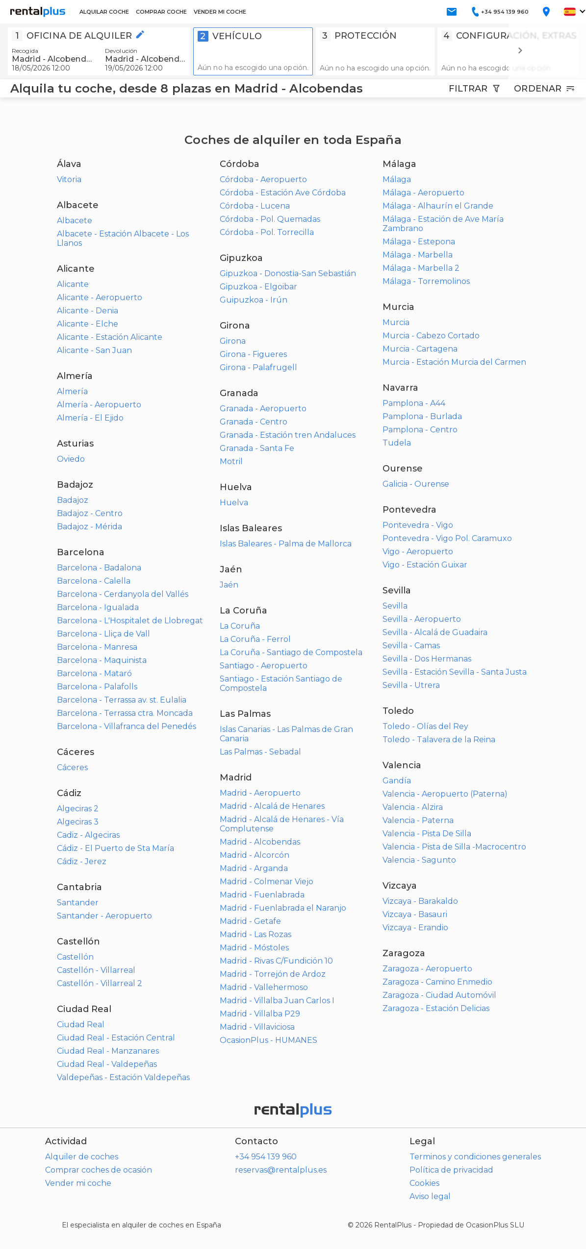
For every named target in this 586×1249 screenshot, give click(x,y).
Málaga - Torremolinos (426, 281)
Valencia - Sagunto (419, 860)
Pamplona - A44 (413, 403)
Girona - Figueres (253, 354)
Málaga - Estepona (418, 241)
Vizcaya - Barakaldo (420, 901)
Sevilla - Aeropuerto (421, 619)
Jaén (229, 584)
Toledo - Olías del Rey (425, 726)
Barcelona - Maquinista (102, 660)
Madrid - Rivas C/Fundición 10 (276, 961)
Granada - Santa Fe (257, 448)
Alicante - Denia (87, 310)
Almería (72, 391)
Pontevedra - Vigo (417, 525)
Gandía (396, 780)
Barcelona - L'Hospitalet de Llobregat (130, 620)
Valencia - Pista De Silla (426, 833)
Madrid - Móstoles (254, 947)
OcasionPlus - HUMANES (268, 1040)
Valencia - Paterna (418, 820)
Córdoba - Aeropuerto (263, 179)
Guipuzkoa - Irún (253, 300)
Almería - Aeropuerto (99, 404)
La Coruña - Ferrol (255, 639)
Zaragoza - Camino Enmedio (437, 982)
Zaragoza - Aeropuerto (427, 968)
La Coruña (240, 626)
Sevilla (395, 606)
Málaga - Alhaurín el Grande (437, 206)
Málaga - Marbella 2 (420, 268)
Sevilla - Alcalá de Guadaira (434, 632)
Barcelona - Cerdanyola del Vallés (122, 594)
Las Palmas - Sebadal (260, 751)
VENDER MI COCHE (220, 11)
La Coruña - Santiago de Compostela (291, 652)
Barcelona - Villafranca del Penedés (126, 726)
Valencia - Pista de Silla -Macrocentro (454, 846)
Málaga (396, 179)
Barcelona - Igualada (98, 607)
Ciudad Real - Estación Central (116, 1037)
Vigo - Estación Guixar (424, 564)
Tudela (396, 443)
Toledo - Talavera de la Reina (438, 739)
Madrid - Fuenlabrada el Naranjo (283, 908)
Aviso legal (430, 1196)
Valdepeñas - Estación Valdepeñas (123, 1077)
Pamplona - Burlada (422, 416)
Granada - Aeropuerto (263, 408)
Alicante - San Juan (94, 350)
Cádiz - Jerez (81, 861)
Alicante (73, 284)
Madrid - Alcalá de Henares (272, 806)
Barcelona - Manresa (97, 647)
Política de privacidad (451, 1170)
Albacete (74, 220)
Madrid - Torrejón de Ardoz (273, 974)
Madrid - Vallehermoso (264, 987)
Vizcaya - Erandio (415, 927)
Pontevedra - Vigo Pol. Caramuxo (447, 538)
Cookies (424, 1183)
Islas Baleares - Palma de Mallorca (286, 543)
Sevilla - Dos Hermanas (426, 658)
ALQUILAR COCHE (104, 11)
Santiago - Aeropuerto (263, 665)
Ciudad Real (80, 1024)
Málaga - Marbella (417, 254)
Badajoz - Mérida (89, 526)
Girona (233, 341)
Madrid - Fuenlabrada (262, 894)
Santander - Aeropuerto (104, 915)
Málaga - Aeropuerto (423, 192)
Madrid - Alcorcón (254, 855)
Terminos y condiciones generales (475, 1156)
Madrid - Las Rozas (255, 934)
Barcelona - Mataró (94, 673)
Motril (231, 461)
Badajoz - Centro (90, 513)
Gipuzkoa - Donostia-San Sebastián (288, 273)
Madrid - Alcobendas (260, 842)
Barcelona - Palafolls (97, 686)
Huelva (234, 502)
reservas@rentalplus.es (281, 1170)
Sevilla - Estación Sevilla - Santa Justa (454, 672)
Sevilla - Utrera (411, 685)
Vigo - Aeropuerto (417, 551)
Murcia (395, 322)
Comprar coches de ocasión (98, 1170)
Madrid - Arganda (254, 868)
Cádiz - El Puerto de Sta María (115, 848)
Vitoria (69, 179)
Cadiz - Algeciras (88, 835)
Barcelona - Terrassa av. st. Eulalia (121, 700)
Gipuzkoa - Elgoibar (258, 286)
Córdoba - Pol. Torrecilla (267, 232)
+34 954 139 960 (266, 1156)
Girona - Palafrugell (258, 367)
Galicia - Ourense (415, 484)
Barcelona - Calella (93, 581)
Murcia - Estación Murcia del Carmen (454, 362)
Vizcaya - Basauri (414, 914)
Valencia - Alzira (412, 807)
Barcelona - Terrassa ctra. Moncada (125, 713)
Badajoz (72, 500)
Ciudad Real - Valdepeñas (107, 1064)
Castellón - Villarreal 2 (99, 983)
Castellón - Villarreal (96, 970)
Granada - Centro (253, 421)
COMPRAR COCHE (161, 11)
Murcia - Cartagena (420, 348)
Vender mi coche (78, 1183)
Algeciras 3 (78, 821)
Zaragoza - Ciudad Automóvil (439, 995)
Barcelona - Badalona (99, 567)
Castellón (75, 957)
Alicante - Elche (87, 324)
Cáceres (72, 767)
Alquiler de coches (81, 1156)
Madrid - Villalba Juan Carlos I (277, 1000)
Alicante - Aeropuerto (99, 297)
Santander (78, 902)
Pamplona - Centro (420, 429)
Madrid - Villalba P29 (260, 1013)
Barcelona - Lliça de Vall (103, 633)
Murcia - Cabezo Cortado (431, 335)
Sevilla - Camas (411, 645)
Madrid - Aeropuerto (260, 793)
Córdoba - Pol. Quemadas (270, 219)
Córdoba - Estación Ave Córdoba (283, 192)
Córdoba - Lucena (255, 206)
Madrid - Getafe (250, 921)
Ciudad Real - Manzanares (108, 1051)
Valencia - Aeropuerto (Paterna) (445, 794)
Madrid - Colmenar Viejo (266, 881)
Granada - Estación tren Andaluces (288, 435)
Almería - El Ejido (90, 418)
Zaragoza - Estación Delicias (435, 1008)
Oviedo (71, 459)
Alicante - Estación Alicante (109, 337)
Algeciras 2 (78, 808)
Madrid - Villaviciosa (257, 1027)
